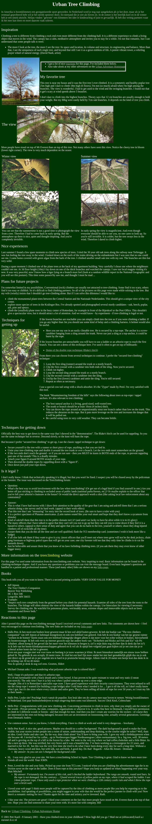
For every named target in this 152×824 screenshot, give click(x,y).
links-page (103, 567)
